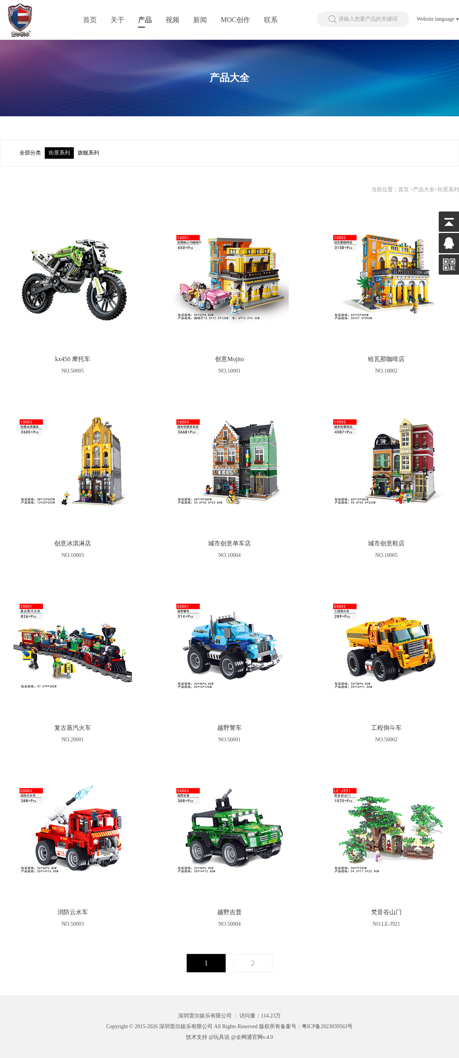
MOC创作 (235, 20)
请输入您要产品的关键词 (368, 19)
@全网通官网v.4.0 (252, 1037)
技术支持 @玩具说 (208, 1037)
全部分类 (30, 153)
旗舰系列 (88, 153)
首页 (90, 20)
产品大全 (424, 189)
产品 (145, 20)
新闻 (200, 20)
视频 (172, 20)
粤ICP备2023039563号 (327, 1026)
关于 (117, 20)
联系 (271, 20)
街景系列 (59, 153)
